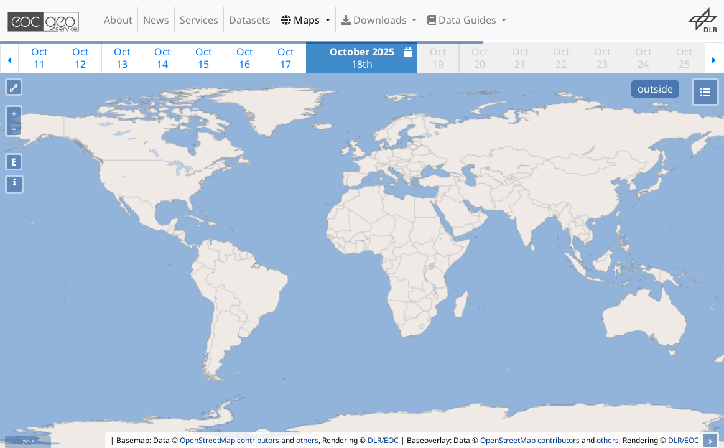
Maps (301, 20)
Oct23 (602, 58)
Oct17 (285, 58)
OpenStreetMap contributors (229, 440)
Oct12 (80, 58)
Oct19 (438, 58)
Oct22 (561, 58)
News (156, 20)
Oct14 (162, 58)
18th (373, 58)
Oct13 (122, 58)
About (118, 20)
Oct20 (479, 58)
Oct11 (39, 58)
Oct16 (244, 58)
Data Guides (463, 20)
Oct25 (684, 58)
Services (199, 20)
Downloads (375, 20)
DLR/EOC (383, 440)
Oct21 (520, 58)
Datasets (250, 20)
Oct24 (643, 58)
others (307, 440)
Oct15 (203, 58)
